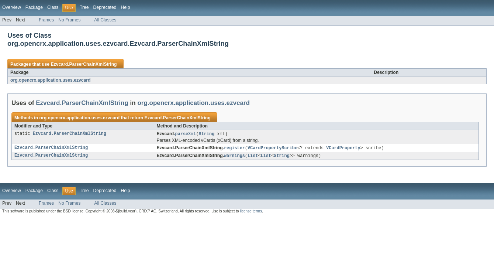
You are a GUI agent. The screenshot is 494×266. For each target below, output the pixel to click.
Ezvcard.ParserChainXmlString (84, 64)
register (234, 148)
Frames (46, 20)
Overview (11, 7)
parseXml (185, 134)
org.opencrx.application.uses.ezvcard (50, 80)
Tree (84, 7)
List (253, 157)
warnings (234, 157)
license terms (251, 212)
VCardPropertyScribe (272, 148)
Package (34, 7)
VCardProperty (343, 148)
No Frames (69, 20)
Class (52, 7)
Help (125, 7)
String (207, 134)
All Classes (105, 20)
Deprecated (105, 7)
